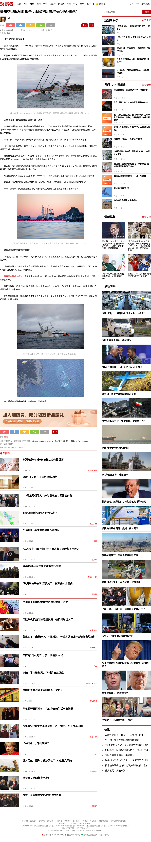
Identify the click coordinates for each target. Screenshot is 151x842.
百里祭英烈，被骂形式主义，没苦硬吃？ (132, 90)
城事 (82, 4)
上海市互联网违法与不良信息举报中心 (95, 835)
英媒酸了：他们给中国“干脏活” (117, 720)
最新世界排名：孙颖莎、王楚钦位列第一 (125, 734)
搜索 (147, 12)
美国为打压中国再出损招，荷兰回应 (120, 528)
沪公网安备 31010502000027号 (53, 835)
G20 (95, 506)
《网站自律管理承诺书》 (118, 821)
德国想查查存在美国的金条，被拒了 (43, 690)
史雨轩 (9, 18)
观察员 (101, 4)
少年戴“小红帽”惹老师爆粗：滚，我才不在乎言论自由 (53, 725)
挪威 (6, 437)
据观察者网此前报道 (13, 276)
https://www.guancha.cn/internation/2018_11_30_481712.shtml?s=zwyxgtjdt (60, 441)
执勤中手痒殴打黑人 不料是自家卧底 (43, 672)
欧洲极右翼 (92, 470)
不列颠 (94, 560)
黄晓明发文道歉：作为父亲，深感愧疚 (121, 582)
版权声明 (42, 821)
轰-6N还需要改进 (121, 188)
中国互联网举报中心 (73, 835)
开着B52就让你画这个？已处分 (40, 512)
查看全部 (146, 20)
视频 (89, 4)
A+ (32, 30)
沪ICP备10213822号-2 (29, 826)
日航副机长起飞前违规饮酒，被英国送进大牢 (48, 619)
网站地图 (85, 821)
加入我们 (76, 821)
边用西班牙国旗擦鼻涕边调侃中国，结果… (46, 602)
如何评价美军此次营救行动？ (127, 200)
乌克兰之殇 (92, 577)
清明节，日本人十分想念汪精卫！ (129, 139)
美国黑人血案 (91, 684)
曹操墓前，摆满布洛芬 (116, 770)
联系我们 (25, 821)
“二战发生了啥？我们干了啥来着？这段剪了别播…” (51, 548)
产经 (69, 4)
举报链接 (93, 821)
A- (26, 30)
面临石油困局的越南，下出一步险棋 (130, 176)
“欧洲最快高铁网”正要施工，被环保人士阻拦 (48, 583)
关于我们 (33, 821)
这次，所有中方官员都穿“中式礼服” (43, 795)
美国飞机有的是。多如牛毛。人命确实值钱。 (132, 128)
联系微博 (67, 821)
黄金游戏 (93, 701)
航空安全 (93, 524)
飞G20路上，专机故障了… (37, 743)
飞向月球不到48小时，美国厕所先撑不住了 (133, 60)
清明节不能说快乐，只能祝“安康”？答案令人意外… (132, 152)
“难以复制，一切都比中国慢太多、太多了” (133, 27)
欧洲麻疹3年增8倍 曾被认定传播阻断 (43, 459)
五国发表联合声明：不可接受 (116, 340)
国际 (39, 4)
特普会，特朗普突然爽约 (36, 777)
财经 (32, 4)
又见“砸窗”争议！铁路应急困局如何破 (131, 102)
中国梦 (94, 806)
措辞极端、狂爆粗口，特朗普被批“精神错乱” (133, 49)
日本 (95, 666)
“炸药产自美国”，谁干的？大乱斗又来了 (134, 38)
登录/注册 (145, 4)
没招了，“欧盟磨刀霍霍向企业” (117, 636)
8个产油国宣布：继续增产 (115, 474)
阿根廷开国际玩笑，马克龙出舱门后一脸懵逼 (48, 708)
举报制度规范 (103, 821)
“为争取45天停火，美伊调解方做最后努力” (123, 421)
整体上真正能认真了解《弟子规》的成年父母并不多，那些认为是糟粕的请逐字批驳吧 (132, 117)
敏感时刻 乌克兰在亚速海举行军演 (42, 566)
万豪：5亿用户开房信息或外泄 (40, 476)
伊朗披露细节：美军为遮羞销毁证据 (120, 555)
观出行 (53, 4)
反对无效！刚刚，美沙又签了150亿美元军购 (47, 760)
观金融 (61, 4)
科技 (75, 4)
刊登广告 (59, 821)
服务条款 (50, 821)
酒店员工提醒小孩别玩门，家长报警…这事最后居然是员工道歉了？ (131, 165)
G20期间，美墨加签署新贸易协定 (41, 530)
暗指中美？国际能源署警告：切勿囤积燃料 (133, 71)
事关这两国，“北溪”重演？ (115, 693)
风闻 (25, 4)
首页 (19, 4)
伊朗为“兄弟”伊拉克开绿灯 (115, 447)
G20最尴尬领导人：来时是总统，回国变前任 (47, 495)
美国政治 (93, 771)
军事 (45, 4)
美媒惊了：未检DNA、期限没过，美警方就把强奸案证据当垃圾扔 (59, 636)
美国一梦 (93, 648)
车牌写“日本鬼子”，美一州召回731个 (43, 655)
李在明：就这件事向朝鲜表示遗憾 (119, 394)
